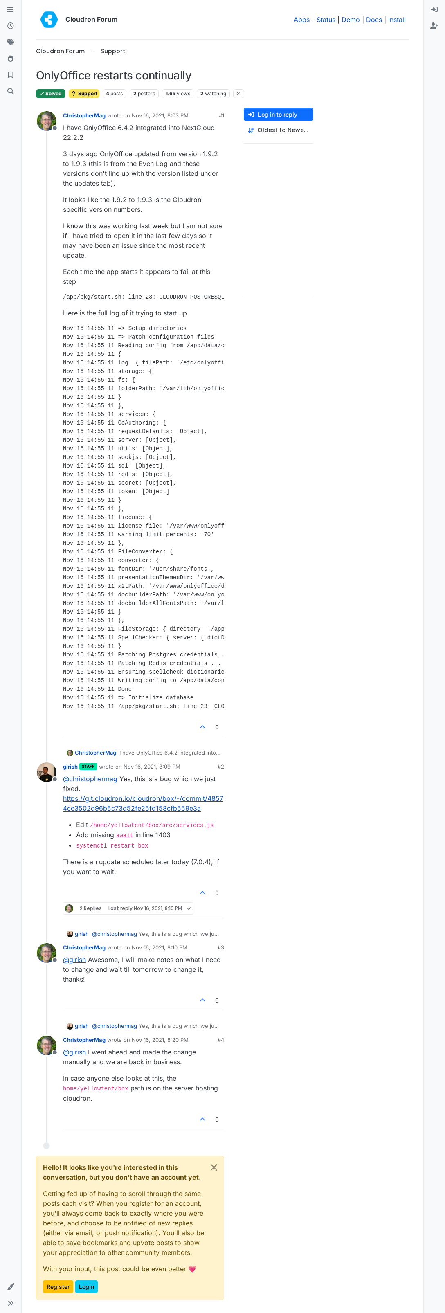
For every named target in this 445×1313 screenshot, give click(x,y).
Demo (351, 20)
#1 (221, 115)
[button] (10, 1286)
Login (86, 1286)
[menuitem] (434, 9)
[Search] (10, 91)
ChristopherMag (84, 115)
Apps (302, 20)
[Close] (214, 1167)
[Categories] (10, 9)
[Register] (434, 26)
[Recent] (10, 26)
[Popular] (10, 58)
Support (84, 93)
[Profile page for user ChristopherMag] (46, 121)
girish (70, 766)
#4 (221, 1039)
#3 (221, 947)
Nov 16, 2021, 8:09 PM (152, 766)
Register (58, 1286)
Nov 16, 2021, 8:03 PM (160, 115)
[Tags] (10, 42)
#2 (221, 766)
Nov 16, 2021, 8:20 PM (160, 1039)
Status (326, 20)
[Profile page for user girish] (46, 772)
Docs (374, 20)
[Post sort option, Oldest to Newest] (278, 130)
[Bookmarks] (10, 75)
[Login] (434, 9)
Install (397, 20)
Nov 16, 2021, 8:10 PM (159, 947)
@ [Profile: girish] (74, 960)
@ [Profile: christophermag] (90, 779)
